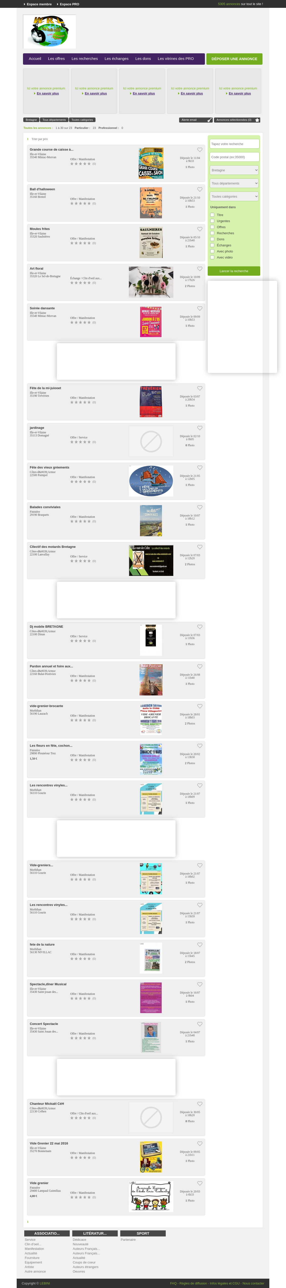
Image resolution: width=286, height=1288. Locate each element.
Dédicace (79, 1240)
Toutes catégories (82, 119)
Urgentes (223, 221)
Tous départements (54, 119)
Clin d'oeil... (33, 1244)
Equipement (33, 1262)
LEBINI (45, 1283)
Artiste (29, 1267)
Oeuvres (79, 1271)
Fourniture (32, 1258)
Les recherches (85, 58)
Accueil (35, 58)
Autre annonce (35, 1271)
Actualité (31, 1253)
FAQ (173, 1283)
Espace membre (39, 4)
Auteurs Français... (86, 1249)
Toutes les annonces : (38, 127)
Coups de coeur (84, 1262)
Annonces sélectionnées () (234, 119)
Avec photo (225, 251)
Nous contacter (253, 1283)
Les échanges (117, 58)
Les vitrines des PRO (176, 58)
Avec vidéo (224, 257)
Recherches (225, 233)
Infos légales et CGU (225, 1283)
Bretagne (31, 119)
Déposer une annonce (234, 59)
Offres (221, 227)
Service (30, 1240)
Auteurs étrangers (86, 1267)
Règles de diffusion (193, 1283)
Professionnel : (109, 127)
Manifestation (34, 1249)
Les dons (143, 58)
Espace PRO (69, 4)
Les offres (56, 58)
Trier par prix (40, 139)
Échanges (224, 245)
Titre (220, 215)
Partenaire (128, 1240)
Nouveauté (80, 1244)
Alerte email (189, 119)
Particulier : (82, 127)
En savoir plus (48, 93)
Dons (220, 239)
